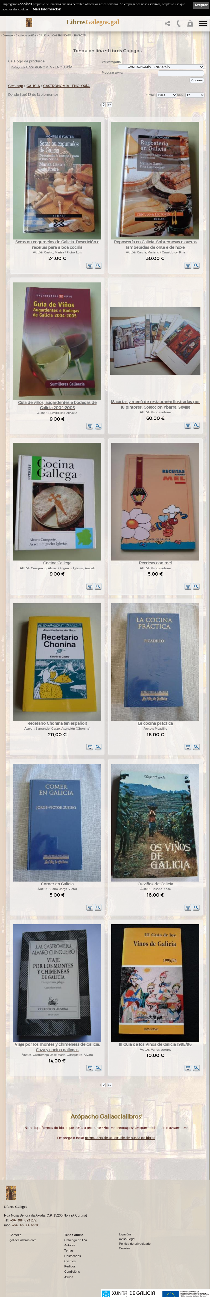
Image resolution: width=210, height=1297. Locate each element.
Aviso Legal (127, 1239)
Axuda (68, 1277)
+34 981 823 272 (23, 1220)
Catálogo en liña (26, 35)
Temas (69, 1250)
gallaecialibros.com (23, 1240)
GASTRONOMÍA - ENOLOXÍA (69, 35)
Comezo (8, 35)
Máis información (47, 9)
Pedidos (70, 1266)
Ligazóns (125, 1234)
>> (109, 105)
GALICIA (44, 35)
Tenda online (73, 1235)
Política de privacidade (135, 1243)
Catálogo (15, 86)
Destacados (72, 1256)
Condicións (72, 1271)
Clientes (70, 1261)
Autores (69, 1245)
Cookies (124, 1248)
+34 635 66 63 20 (25, 1225)
